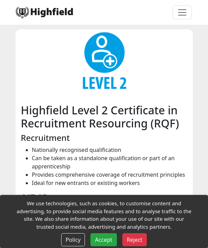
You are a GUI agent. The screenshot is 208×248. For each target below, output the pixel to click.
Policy (73, 240)
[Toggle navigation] (182, 12)
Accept (103, 240)
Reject (135, 240)
